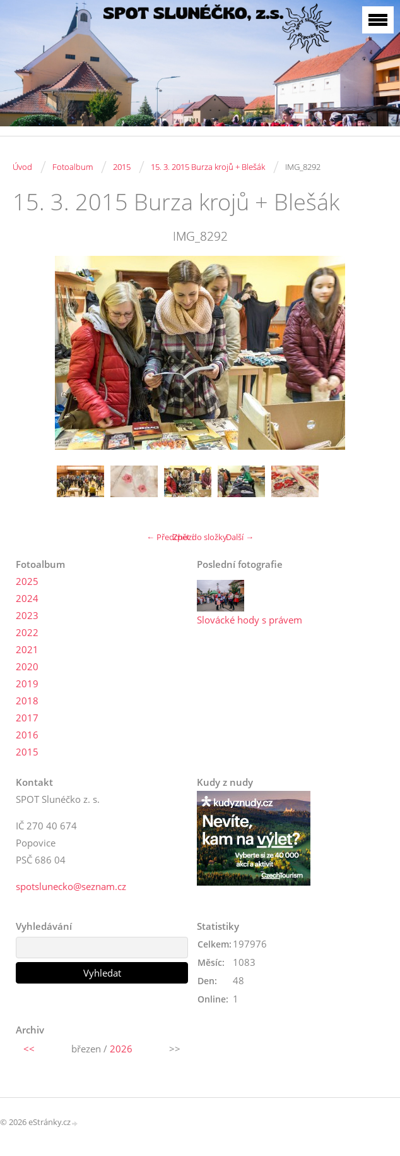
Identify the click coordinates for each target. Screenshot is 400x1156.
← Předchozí (170, 537)
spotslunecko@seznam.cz (71, 886)
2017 (27, 717)
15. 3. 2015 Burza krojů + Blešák (208, 166)
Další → (240, 537)
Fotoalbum (72, 166)
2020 (27, 666)
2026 (121, 1048)
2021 (27, 649)
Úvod (22, 166)
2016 (27, 734)
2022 (27, 632)
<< (29, 1048)
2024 (27, 598)
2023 (27, 615)
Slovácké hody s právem (249, 619)
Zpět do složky (200, 537)
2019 (27, 683)
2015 (122, 166)
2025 (27, 581)
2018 (27, 700)
